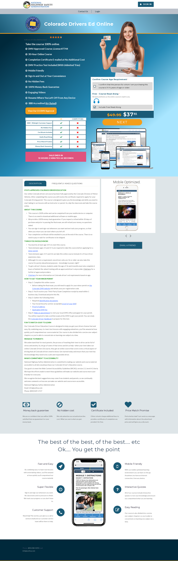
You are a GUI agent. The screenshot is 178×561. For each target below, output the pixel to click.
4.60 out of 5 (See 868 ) (35, 40)
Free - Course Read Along (105, 94)
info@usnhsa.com (35, 388)
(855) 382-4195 (33, 548)
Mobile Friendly (133, 464)
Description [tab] (35, 183)
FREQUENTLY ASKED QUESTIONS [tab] (68, 183)
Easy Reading (132, 507)
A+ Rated (51, 103)
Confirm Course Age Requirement (109, 79)
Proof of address (38, 307)
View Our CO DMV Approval (41, 111)
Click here (87, 269)
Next (122, 122)
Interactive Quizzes (135, 487)
